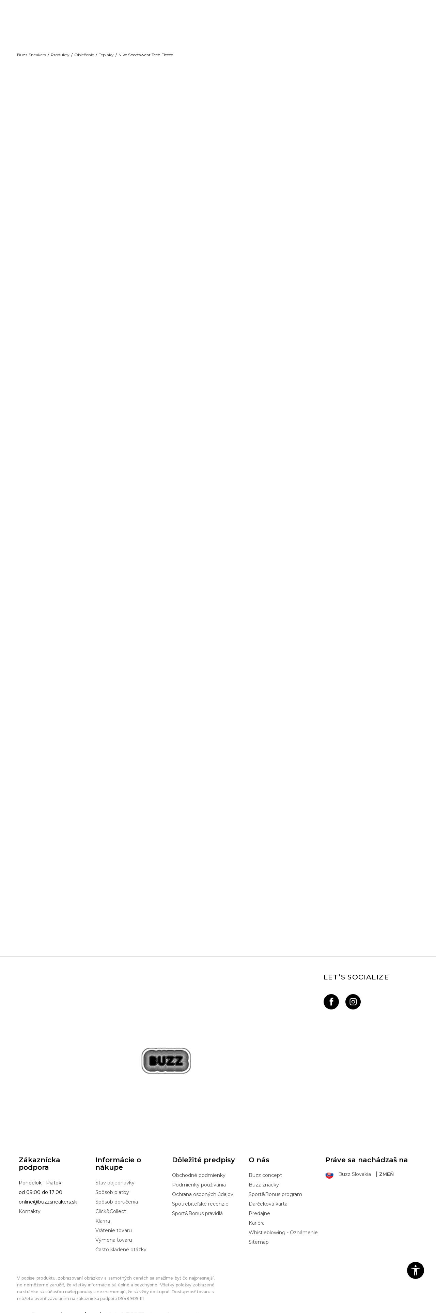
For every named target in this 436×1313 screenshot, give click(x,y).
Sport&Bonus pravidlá (197, 1208)
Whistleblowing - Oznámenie (283, 1227)
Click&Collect (110, 1206)
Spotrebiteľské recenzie (200, 1199)
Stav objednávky (115, 1178)
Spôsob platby (112, 1187)
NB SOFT (133, 1309)
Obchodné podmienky (198, 1170)
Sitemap (259, 1237)
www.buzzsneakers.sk (75, 1309)
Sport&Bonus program (275, 1189)
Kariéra (257, 1218)
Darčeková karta (268, 1199)
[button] (415, 1270)
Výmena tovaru (113, 1235)
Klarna (102, 1216)
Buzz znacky (264, 1180)
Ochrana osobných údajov (202, 1189)
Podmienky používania (199, 1180)
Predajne (259, 1208)
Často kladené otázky (120, 1244)
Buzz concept (265, 1170)
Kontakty (30, 1206)
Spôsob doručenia (116, 1197)
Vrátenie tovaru (113, 1225)
